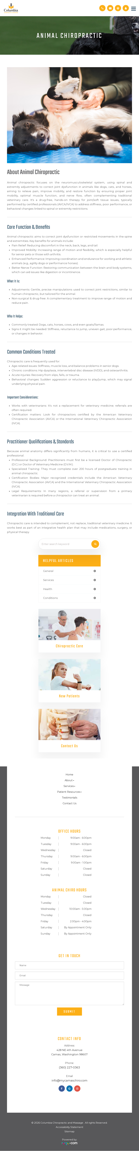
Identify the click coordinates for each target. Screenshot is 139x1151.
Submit (69, 1012)
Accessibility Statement (69, 1127)
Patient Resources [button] (69, 792)
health (47, 589)
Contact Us (69, 746)
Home (69, 774)
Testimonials (69, 797)
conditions (50, 597)
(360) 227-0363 (69, 1067)
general (48, 571)
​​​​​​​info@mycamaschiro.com (69, 1081)
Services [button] (69, 786)
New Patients (69, 696)
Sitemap (69, 1131)
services (48, 580)
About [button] (69, 780)
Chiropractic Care (69, 646)
